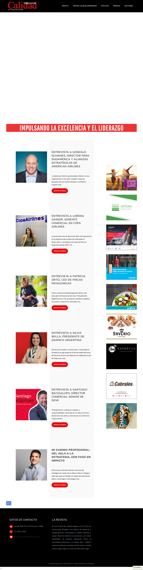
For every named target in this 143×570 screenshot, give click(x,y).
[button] (138, 568)
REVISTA (65, 6)
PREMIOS (116, 6)
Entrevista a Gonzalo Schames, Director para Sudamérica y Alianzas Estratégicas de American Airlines (70, 159)
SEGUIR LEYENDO (60, 191)
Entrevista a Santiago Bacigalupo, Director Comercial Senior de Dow (69, 395)
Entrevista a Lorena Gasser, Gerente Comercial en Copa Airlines (68, 221)
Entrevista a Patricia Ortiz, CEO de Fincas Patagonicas (68, 279)
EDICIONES (129, 6)
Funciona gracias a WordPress (61, 564)
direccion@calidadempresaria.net (27, 537)
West (81, 564)
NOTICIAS (105, 6)
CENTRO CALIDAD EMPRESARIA (85, 6)
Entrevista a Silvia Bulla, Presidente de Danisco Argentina (68, 336)
